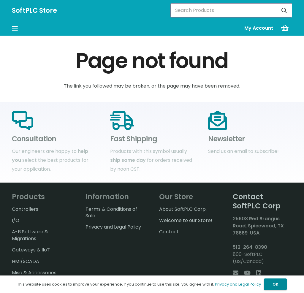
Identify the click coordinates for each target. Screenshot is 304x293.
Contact (169, 231)
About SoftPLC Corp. (183, 209)
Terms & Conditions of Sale (111, 212)
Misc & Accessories (34, 272)
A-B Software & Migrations (30, 235)
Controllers (25, 209)
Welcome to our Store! (185, 220)
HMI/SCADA (25, 261)
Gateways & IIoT (31, 249)
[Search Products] (231, 10)
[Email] (235, 272)
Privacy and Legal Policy (113, 227)
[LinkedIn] (258, 272)
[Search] (284, 10)
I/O (15, 220)
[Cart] (285, 28)
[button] (15, 28)
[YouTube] (247, 272)
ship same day (128, 160)
